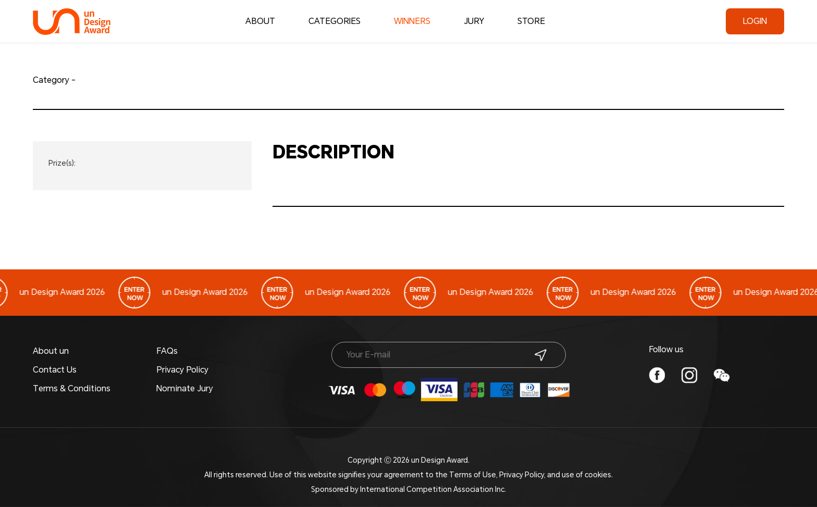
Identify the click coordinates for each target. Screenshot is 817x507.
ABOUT (260, 21)
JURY (474, 21)
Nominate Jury (184, 388)
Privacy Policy (182, 370)
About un (51, 351)
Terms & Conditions (71, 388)
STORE (531, 21)
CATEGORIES (334, 21)
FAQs (167, 351)
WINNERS (412, 23)
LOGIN (755, 21)
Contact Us (55, 370)
